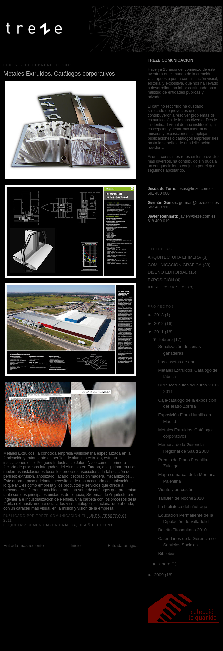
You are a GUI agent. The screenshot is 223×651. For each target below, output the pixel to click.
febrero (166, 339)
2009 (159, 574)
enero (165, 564)
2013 (159, 314)
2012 (159, 323)
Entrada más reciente (23, 545)
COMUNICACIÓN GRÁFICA (51, 525)
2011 (159, 331)
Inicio (76, 545)
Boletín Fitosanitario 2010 (182, 529)
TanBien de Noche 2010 (181, 498)
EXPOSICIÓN (161, 279)
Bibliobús (166, 553)
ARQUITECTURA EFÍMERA (174, 257)
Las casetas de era (176, 361)
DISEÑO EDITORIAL (97, 525)
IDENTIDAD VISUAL (167, 287)
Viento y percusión (175, 489)
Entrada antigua (123, 545)
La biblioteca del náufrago (182, 506)
